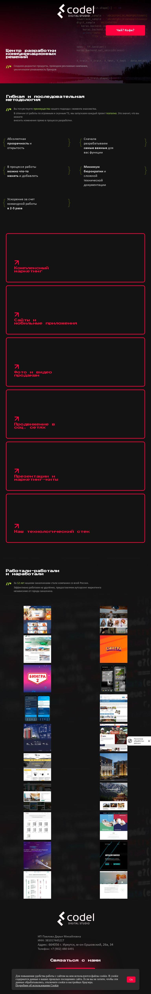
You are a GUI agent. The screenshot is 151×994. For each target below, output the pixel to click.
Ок (131, 979)
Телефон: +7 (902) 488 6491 (56, 949)
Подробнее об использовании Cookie (37, 985)
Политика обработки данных (139, 741)
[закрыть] (149, 741)
